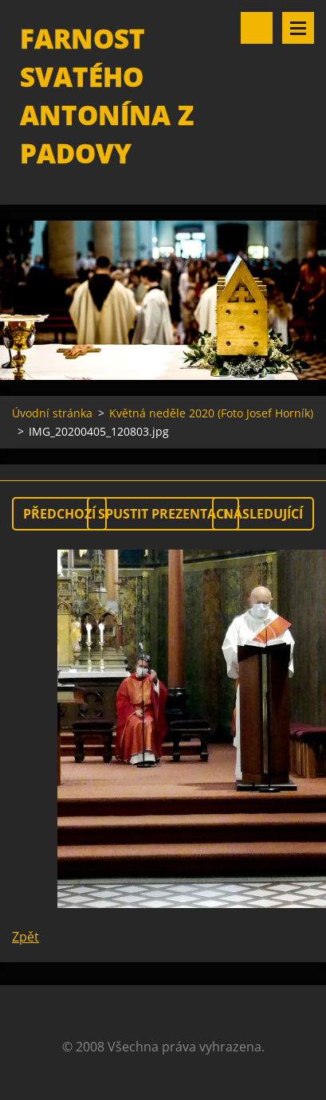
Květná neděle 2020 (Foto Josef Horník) (211, 413)
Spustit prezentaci (163, 514)
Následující (263, 514)
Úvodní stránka (52, 413)
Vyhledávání (257, 28)
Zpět (25, 936)
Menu (298, 28)
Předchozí (59, 514)
